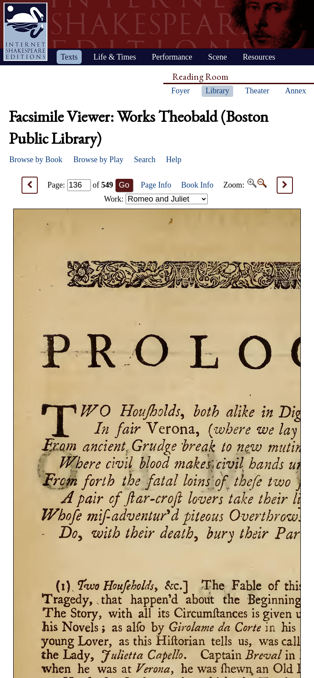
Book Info (197, 185)
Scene (217, 57)
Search (144, 159)
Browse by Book (35, 159)
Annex (295, 90)
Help (173, 159)
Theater (257, 90)
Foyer (180, 90)
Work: (156, 199)
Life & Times (115, 57)
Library (217, 90)
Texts (69, 57)
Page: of (80, 185)
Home (25, 32)
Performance (172, 57)
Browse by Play (98, 159)
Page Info (156, 185)
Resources (259, 57)
